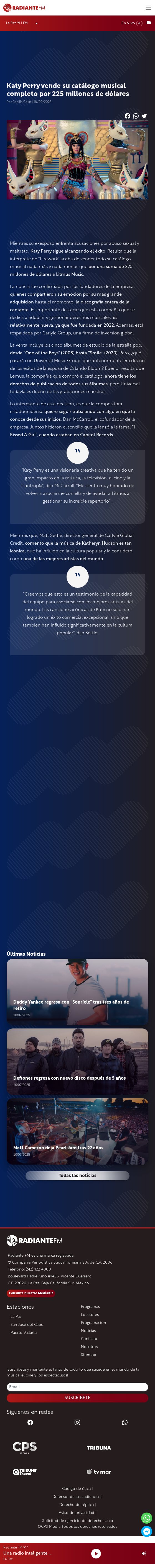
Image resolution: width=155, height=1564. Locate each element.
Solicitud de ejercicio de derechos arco (77, 1521)
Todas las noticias (77, 1176)
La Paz (16, 1317)
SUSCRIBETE (78, 1398)
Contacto (89, 1339)
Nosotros (89, 1347)
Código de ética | (77, 1489)
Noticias (88, 1331)
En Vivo (132, 23)
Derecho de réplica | (77, 1505)
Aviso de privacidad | (77, 1513)
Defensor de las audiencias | (77, 1497)
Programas (90, 1307)
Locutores (90, 1315)
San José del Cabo (27, 1325)
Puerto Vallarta (24, 1333)
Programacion (93, 1323)
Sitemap (88, 1355)
